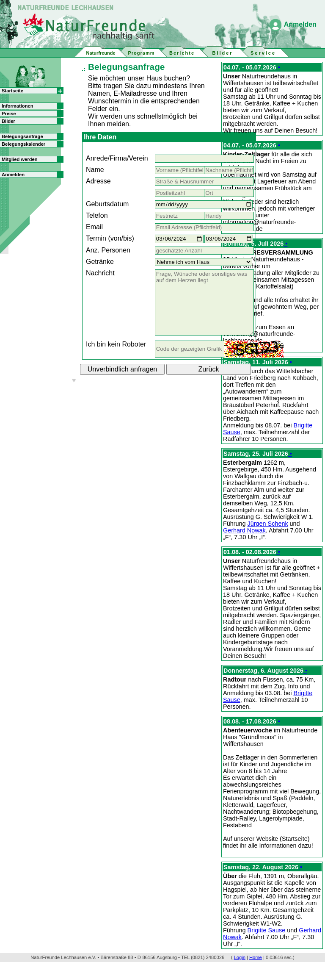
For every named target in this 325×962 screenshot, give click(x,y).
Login (239, 957)
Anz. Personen (108, 250)
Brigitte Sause (267, 930)
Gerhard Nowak (244, 530)
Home (255, 957)
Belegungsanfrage (22, 136)
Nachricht (100, 273)
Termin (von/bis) (110, 238)
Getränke (100, 261)
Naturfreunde (100, 52)
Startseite (12, 90)
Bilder (8, 121)
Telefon (97, 215)
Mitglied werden (20, 159)
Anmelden (300, 24)
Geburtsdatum (107, 204)
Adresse (98, 181)
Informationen (17, 105)
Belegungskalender (23, 144)
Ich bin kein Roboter (116, 344)
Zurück (208, 369)
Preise (9, 113)
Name (95, 169)
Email (94, 226)
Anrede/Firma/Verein (117, 158)
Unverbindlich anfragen (122, 369)
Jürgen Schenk (268, 523)
